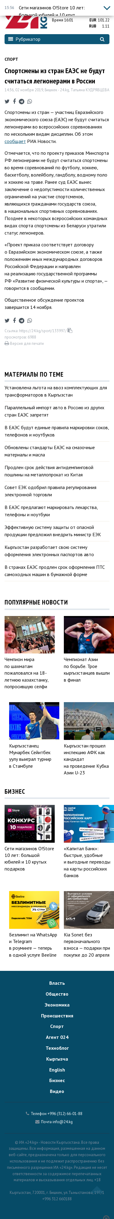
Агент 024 (57, 1037)
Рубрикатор (24, 39)
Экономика (57, 1005)
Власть (57, 983)
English (57, 1070)
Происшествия (57, 1016)
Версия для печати (24, 343)
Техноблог (57, 1048)
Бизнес (57, 1080)
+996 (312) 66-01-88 (64, 1113)
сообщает (15, 141)
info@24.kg (63, 1121)
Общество (57, 994)
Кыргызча (57, 1059)
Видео (57, 1091)
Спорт (11, 59)
